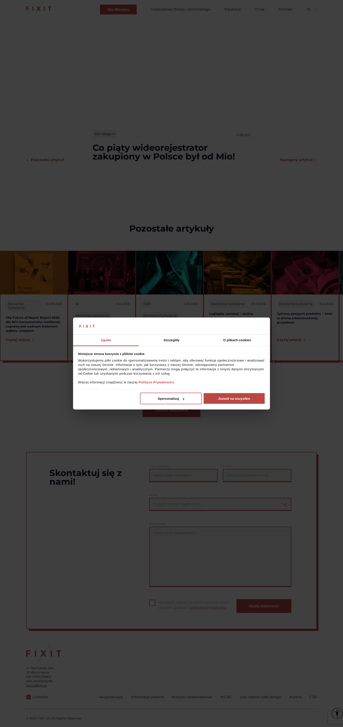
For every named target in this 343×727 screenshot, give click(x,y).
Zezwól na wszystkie (234, 398)
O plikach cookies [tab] (237, 340)
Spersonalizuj (171, 398)
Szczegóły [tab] (172, 340)
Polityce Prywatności (156, 382)
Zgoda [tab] (106, 340)
